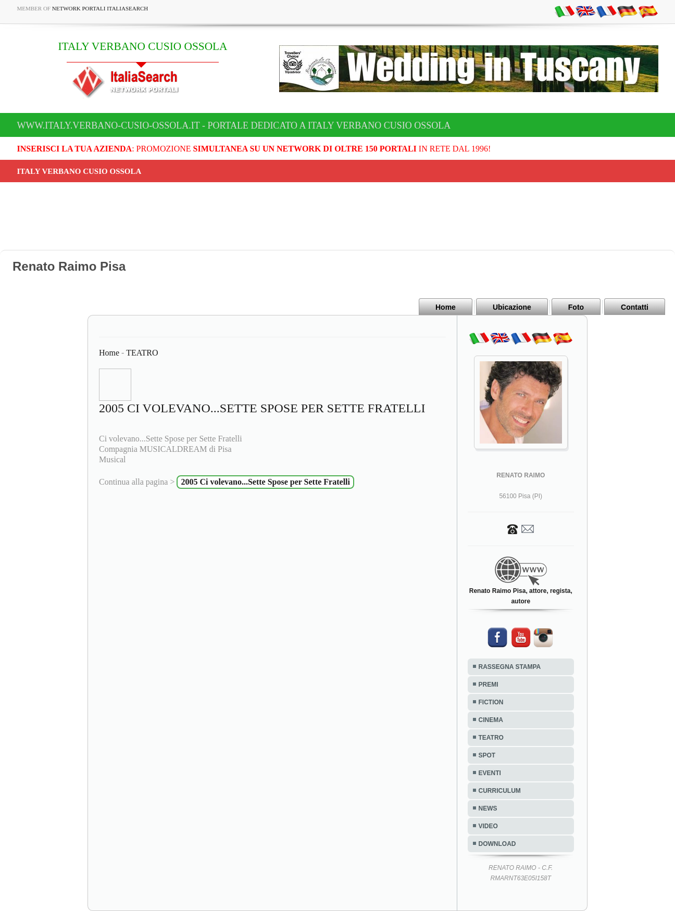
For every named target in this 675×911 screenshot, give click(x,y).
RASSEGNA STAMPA (510, 666)
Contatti (634, 307)
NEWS (488, 808)
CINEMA (491, 720)
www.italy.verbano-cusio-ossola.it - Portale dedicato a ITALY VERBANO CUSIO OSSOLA (234, 125)
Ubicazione (512, 307)
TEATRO (142, 352)
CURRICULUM (500, 790)
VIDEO (488, 826)
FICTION (491, 702)
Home (445, 307)
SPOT (487, 755)
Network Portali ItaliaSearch (100, 8)
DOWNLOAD (497, 843)
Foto (576, 307)
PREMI (488, 684)
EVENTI (490, 773)
